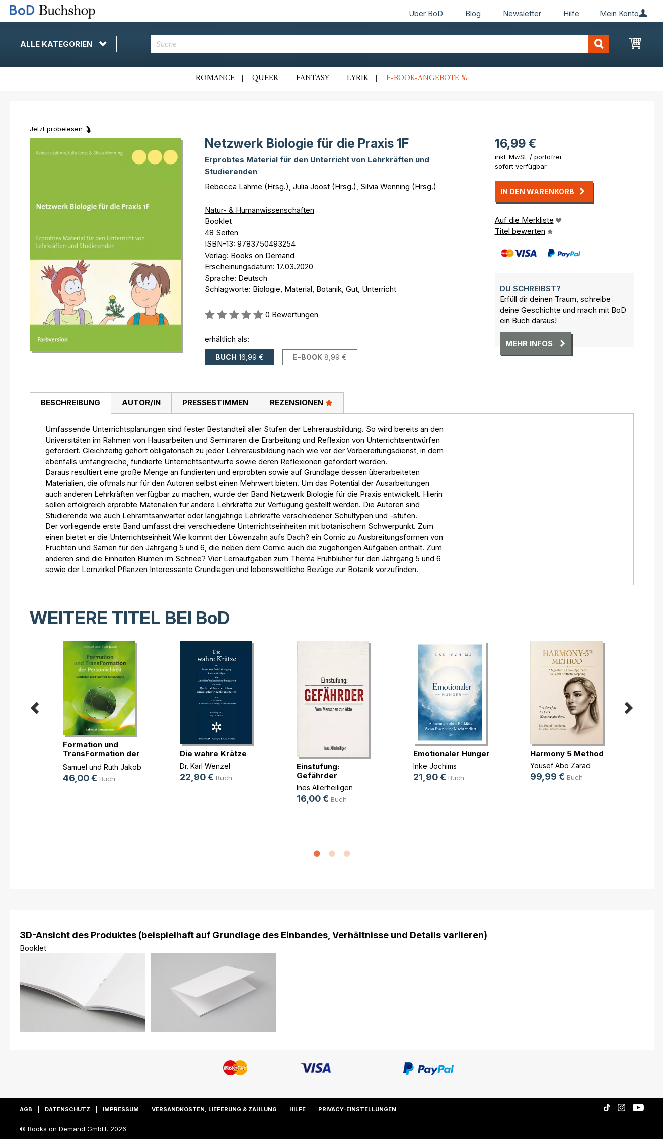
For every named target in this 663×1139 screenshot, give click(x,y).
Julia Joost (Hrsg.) (324, 186)
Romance (215, 78)
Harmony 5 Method (567, 753)
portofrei (547, 157)
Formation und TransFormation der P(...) (101, 753)
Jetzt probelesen (56, 129)
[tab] (70, 403)
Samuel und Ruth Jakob (102, 767)
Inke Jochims (435, 766)
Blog (473, 13)
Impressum (121, 1109)
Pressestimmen (215, 403)
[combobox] (380, 44)
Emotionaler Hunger (451, 753)
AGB (26, 1109)
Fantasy (312, 78)
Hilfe (571, 13)
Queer (265, 78)
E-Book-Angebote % (426, 78)
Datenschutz (67, 1109)
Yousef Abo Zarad (560, 765)
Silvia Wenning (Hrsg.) (398, 186)
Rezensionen (301, 402)
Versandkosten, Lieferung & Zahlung (214, 1109)
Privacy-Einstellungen (357, 1109)
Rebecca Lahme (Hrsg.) (247, 186)
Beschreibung (70, 403)
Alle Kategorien (63, 44)
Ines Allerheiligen (325, 787)
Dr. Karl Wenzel (205, 766)
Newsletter (522, 13)
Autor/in (141, 403)
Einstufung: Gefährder (318, 771)
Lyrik (358, 78)
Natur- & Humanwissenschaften (259, 210)
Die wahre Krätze (213, 753)
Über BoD (426, 13)
